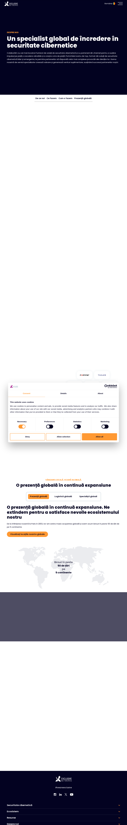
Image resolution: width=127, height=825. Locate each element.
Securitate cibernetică (19, 805)
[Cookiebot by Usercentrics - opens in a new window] (106, 386)
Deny (27, 437)
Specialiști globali (88, 496)
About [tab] (100, 393)
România (110, 3)
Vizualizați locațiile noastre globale (27, 534)
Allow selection (63, 437)
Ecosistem (13, 811)
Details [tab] (63, 393)
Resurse (11, 818)
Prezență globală (83, 98)
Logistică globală (63, 496)
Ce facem (52, 98)
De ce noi (40, 98)
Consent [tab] (26, 393)
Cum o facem (65, 98)
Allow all (99, 437)
